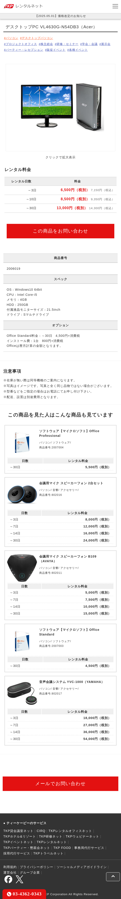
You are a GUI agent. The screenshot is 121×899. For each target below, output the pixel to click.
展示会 (106, 44)
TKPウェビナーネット (82, 836)
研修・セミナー (67, 44)
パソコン (12, 38)
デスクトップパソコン (37, 38)
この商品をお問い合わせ (60, 230)
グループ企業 (30, 872)
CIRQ (41, 831)
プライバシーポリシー (36, 867)
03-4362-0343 (24, 893)
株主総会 (47, 44)
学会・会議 (90, 44)
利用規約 (10, 867)
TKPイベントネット (18, 842)
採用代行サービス (16, 853)
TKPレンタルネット (52, 842)
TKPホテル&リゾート (19, 836)
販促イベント (56, 49)
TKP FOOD (62, 848)
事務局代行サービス (89, 848)
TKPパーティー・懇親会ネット (26, 848)
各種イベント (78, 49)
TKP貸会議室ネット (18, 831)
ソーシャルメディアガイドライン (82, 867)
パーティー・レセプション (24, 49)
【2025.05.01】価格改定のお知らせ (60, 16)
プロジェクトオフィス (21, 44)
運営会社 (10, 872)
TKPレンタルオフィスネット (70, 831)
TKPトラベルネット (48, 853)
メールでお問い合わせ (60, 783)
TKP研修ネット (50, 836)
